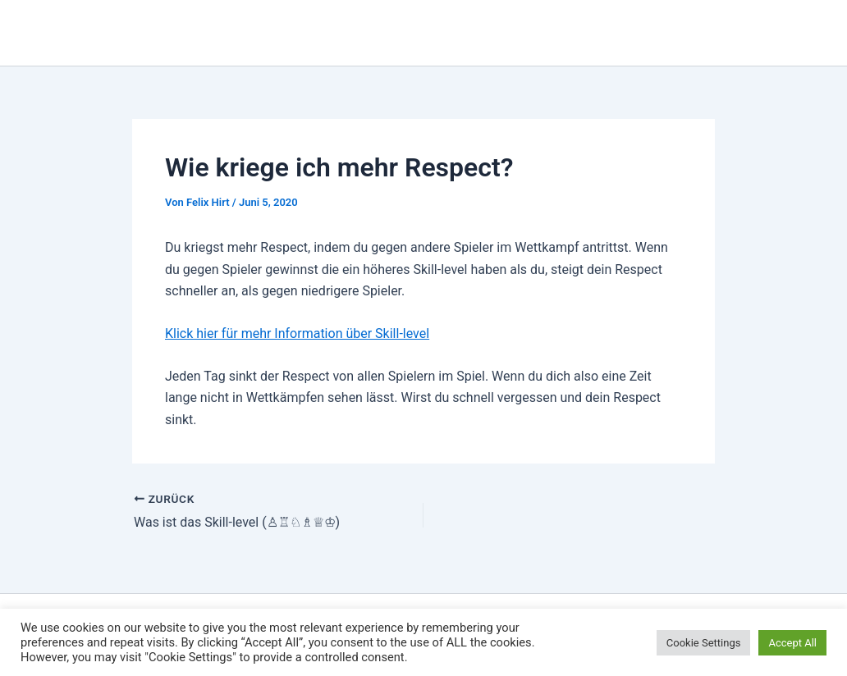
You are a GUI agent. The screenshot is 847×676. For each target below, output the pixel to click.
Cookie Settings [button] (703, 643)
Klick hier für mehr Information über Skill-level (297, 333)
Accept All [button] (792, 643)
